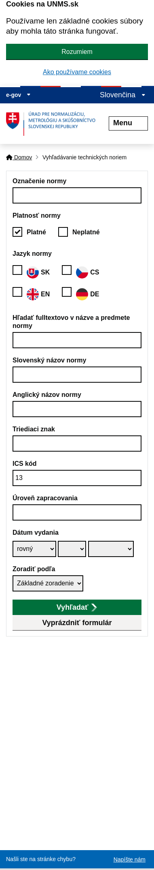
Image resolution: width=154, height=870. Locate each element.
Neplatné (86, 232)
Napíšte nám (130, 859)
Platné (36, 232)
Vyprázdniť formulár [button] (77, 623)
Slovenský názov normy (49, 360)
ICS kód (25, 463)
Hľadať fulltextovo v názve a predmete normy (71, 321)
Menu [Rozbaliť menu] (128, 123)
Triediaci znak (34, 429)
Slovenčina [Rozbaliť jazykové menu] (123, 95)
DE (87, 294)
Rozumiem (76, 51)
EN (38, 294)
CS (87, 272)
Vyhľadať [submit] (77, 607)
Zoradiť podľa (34, 569)
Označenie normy (39, 181)
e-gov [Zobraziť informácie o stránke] (18, 95)
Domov (19, 157)
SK (38, 272)
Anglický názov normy (47, 394)
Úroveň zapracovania (45, 498)
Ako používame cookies (77, 72)
